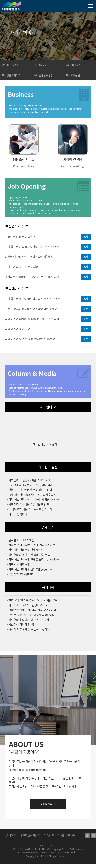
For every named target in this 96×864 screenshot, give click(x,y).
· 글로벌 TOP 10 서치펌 (20, 540)
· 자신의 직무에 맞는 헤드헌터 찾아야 (28, 629)
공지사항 (48, 587)
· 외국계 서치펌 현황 (18, 564)
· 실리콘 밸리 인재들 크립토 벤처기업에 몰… (32, 545)
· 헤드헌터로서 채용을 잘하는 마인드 (28, 504)
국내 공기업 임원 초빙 (17, 329)
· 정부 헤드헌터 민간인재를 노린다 (26, 550)
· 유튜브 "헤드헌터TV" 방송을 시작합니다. (31, 615)
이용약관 (49, 835)
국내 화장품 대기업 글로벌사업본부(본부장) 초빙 (33, 299)
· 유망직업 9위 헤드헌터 (20, 574)
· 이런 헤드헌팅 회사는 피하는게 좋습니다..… (33, 499)
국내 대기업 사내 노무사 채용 (21, 267)
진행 (86, 236)
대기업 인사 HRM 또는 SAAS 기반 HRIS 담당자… (33, 277)
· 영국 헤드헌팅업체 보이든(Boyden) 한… (31, 569)
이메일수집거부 (67, 835)
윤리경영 (11, 835)
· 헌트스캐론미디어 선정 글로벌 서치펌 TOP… (33, 600)
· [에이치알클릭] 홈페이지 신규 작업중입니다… (34, 610)
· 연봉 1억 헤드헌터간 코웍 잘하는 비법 (29, 490)
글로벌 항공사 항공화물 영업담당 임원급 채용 (31, 309)
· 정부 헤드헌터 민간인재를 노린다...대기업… (33, 559)
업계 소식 (48, 527)
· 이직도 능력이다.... (18, 514)
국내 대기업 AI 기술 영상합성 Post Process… (31, 339)
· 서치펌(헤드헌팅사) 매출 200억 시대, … (31, 480)
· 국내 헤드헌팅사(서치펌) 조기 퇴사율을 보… (33, 495)
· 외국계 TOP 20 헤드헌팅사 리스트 (27, 605)
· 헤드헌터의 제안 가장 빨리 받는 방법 (28, 555)
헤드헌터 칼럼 (48, 467)
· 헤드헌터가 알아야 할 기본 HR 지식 (28, 620)
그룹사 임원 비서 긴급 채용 (20, 237)
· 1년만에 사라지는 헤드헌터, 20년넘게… (31, 485)
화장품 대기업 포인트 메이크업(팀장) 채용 (29, 257)
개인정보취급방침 (30, 835)
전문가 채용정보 (16, 226)
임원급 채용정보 (16, 288)
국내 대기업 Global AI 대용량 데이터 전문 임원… (33, 319)
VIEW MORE (48, 804)
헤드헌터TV (48, 407)
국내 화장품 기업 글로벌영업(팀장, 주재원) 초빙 (32, 247)
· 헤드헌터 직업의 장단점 (21, 624)
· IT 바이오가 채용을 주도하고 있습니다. (30, 509)
